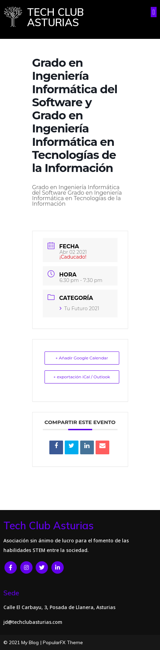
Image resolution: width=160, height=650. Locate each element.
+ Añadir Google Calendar (82, 357)
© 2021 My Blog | (23, 642)
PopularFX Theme (63, 642)
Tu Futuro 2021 (79, 308)
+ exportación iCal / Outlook (81, 376)
